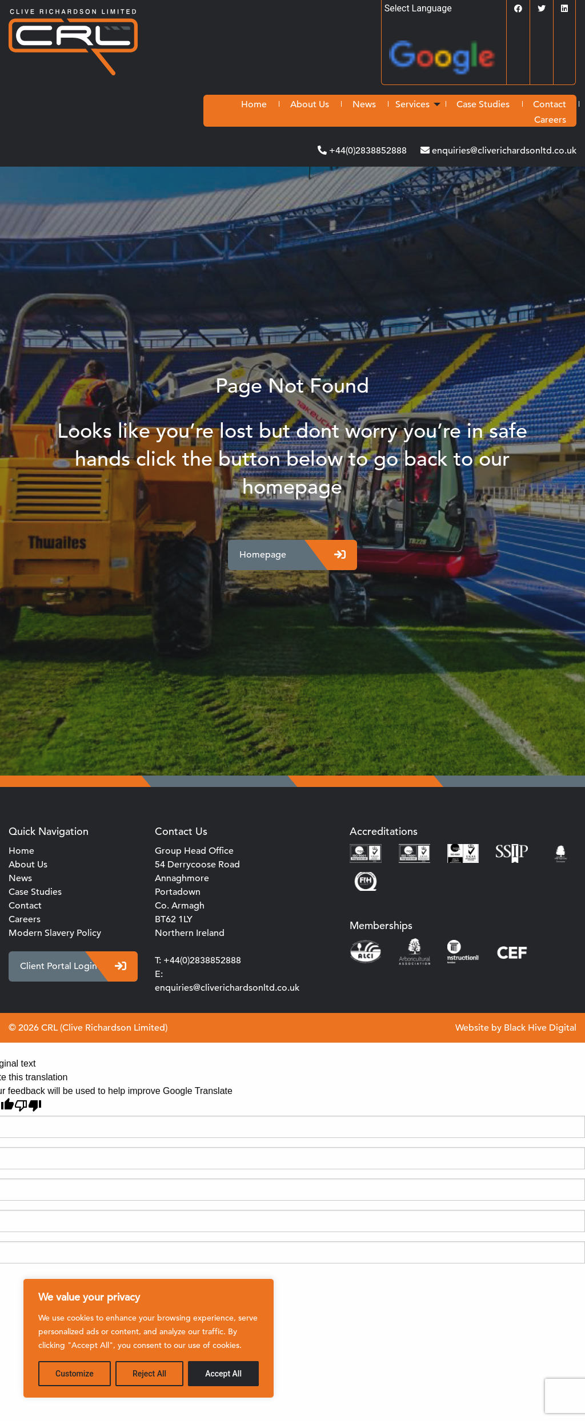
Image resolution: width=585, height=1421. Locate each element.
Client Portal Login (73, 966)
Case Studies (483, 104)
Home (254, 104)
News (364, 104)
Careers (550, 119)
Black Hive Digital (540, 1028)
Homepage (292, 555)
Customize (74, 1373)
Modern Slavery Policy (55, 933)
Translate (447, 61)
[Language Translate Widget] (444, 8)
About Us (309, 104)
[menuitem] (254, 104)
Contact (549, 104)
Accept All (223, 1373)
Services (412, 104)
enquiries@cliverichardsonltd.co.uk (503, 150)
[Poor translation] (28, 1105)
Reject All (149, 1373)
